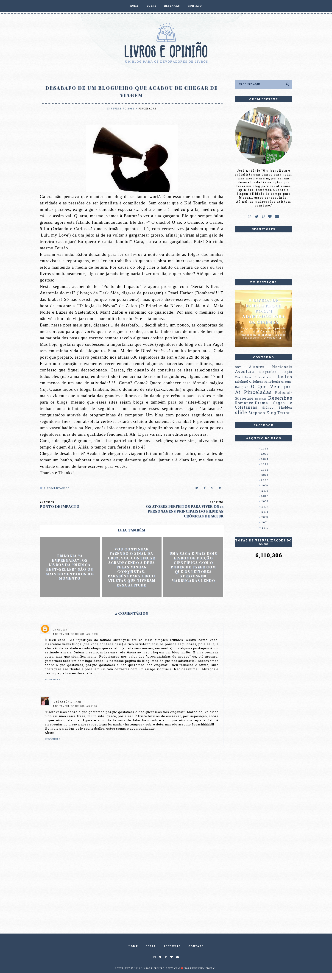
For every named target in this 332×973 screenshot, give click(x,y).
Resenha (261, 398)
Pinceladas (148, 108)
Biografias (267, 372)
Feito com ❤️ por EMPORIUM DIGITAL (191, 968)
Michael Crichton (249, 381)
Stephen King (262, 412)
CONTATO (195, 5)
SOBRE (151, 5)
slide (241, 412)
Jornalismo (264, 377)
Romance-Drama (251, 403)
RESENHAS (172, 5)
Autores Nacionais (270, 367)
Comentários (55, 488)
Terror (283, 412)
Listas (284, 376)
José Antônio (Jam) (67, 702)
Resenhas (280, 398)
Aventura (244, 371)
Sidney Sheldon (277, 407)
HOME (134, 5)
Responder (53, 679)
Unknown (60, 630)
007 (238, 367)
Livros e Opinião (152, 968)
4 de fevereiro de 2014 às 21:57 (75, 706)
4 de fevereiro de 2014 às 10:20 (75, 634)
